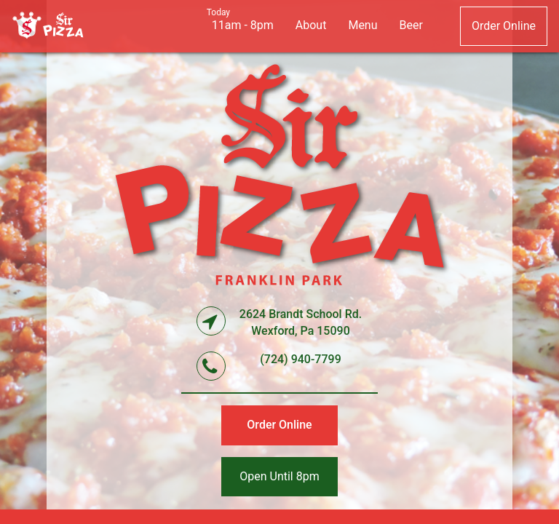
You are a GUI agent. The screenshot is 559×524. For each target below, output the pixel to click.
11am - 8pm (243, 25)
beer (411, 25)
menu (362, 25)
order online (504, 26)
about (311, 25)
